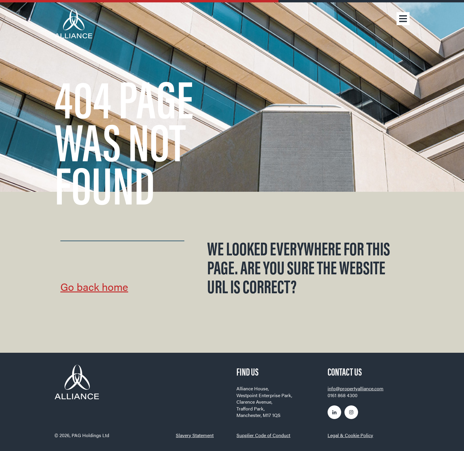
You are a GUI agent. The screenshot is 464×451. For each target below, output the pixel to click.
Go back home (94, 286)
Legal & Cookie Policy (350, 435)
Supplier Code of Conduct (263, 435)
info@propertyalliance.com (356, 388)
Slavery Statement (195, 435)
